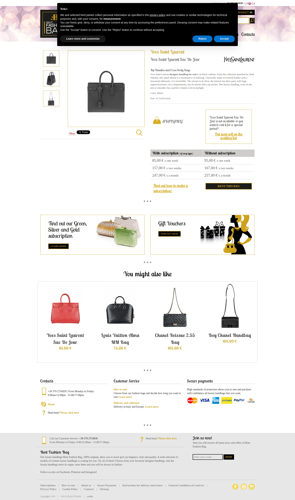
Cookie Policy (70, 489)
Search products (252, 20)
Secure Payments (107, 485)
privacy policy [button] (157, 15)
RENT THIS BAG (229, 186)
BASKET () (245, 12)
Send (228, 456)
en (249, 3)
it (246, 3)
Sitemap (104, 489)
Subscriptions (48, 485)
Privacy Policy (48, 489)
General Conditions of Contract (187, 485)
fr (253, 3)
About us (86, 485)
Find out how (169, 234)
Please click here (69, 412)
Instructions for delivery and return (142, 485)
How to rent (69, 485)
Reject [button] (202, 38)
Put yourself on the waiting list (229, 136)
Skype (51, 404)
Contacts (248, 34)
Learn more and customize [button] (83, 38)
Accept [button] (224, 38)
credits (90, 496)
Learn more (58, 246)
